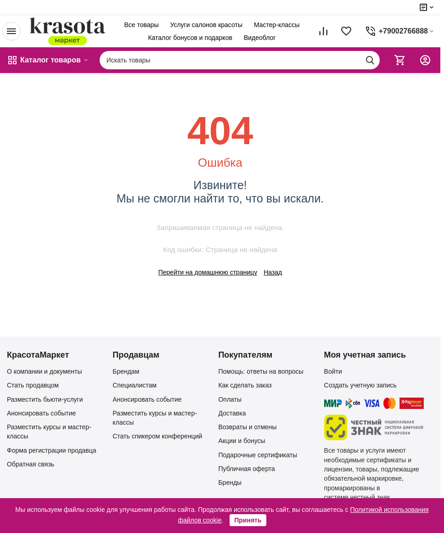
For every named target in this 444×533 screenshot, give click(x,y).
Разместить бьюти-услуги (45, 399)
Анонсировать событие (41, 413)
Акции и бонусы (241, 440)
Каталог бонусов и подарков (190, 37)
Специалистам (134, 385)
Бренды (230, 482)
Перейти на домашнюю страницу (208, 272)
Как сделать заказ (244, 385)
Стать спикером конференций (157, 436)
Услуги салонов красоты (206, 24)
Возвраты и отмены (247, 427)
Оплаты (230, 399)
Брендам (125, 371)
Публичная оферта (246, 468)
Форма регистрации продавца (51, 450)
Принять (247, 520)
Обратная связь (30, 464)
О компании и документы (44, 371)
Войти (333, 371)
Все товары (141, 24)
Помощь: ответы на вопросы (260, 371)
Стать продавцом (33, 385)
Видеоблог (260, 37)
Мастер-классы (276, 24)
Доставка (232, 413)
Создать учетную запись (360, 385)
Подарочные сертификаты (257, 455)
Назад (273, 272)
